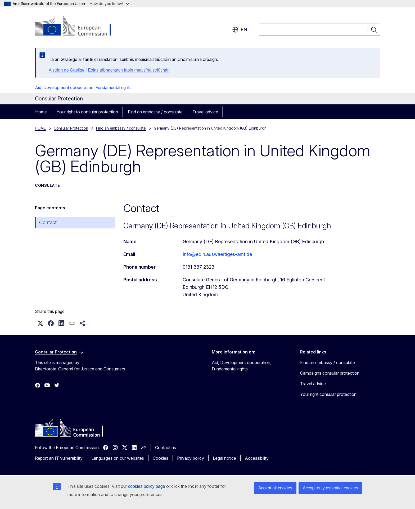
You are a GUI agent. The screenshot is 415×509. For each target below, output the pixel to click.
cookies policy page (146, 486)
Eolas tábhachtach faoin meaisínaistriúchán (129, 70)
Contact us (165, 447)
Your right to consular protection (87, 111)
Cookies (160, 458)
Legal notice (224, 458)
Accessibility (257, 458)
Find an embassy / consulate (155, 111)
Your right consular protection (328, 394)
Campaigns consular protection (329, 373)
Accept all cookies (275, 488)
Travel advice (205, 111)
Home (41, 111)
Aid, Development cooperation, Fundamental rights (83, 87)
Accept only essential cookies (330, 488)
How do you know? (109, 3)
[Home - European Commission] (77, 26)
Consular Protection (71, 128)
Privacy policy (190, 458)
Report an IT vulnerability (59, 458)
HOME (40, 128)
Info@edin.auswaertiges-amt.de (217, 254)
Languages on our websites (117, 458)
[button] (40, 323)
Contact (48, 222)
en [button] (239, 29)
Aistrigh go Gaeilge (66, 70)
